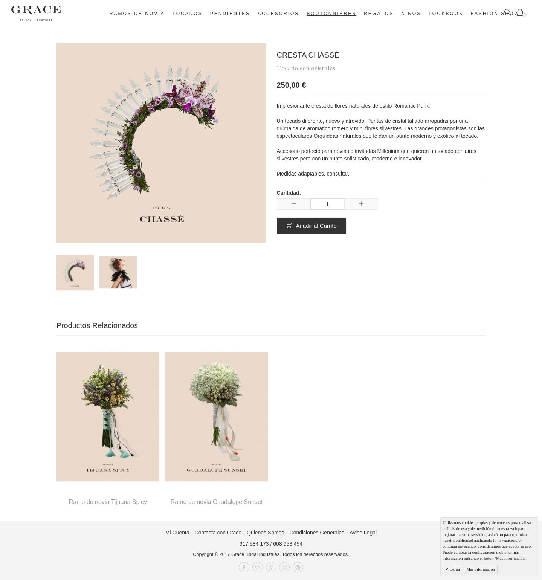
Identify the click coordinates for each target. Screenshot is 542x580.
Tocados (188, 13)
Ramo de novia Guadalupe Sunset (217, 502)
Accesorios (278, 13)
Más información (481, 569)
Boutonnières (331, 13)
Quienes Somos (265, 533)
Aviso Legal (363, 533)
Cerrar (454, 569)
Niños (411, 13)
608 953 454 (287, 544)
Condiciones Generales (317, 533)
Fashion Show (495, 13)
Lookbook (446, 13)
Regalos (379, 13)
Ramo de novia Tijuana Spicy (108, 502)
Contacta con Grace (218, 533)
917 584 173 (254, 544)
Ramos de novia (137, 13)
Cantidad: (289, 193)
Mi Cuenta (177, 533)
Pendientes (230, 13)
